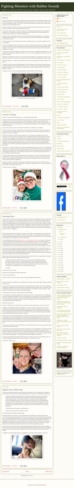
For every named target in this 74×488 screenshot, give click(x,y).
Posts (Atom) (30, 475)
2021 (59, 227)
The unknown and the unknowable (62, 112)
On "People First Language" (63, 117)
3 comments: (15, 381)
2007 (59, 269)
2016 (59, 250)
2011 (59, 260)
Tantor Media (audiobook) (63, 141)
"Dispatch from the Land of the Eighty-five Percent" (28, 240)
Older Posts (49, 471)
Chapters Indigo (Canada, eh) (64, 151)
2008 (59, 267)
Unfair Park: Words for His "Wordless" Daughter (63, 347)
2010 (59, 263)
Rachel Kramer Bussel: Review (64, 340)
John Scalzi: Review (61, 337)
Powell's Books (60, 148)
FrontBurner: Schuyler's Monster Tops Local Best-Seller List (64, 322)
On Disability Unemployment (63, 96)
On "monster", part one (62, 106)
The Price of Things (9, 115)
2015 (59, 252)
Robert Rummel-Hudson (64, 373)
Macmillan (59, 138)
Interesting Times (8, 216)
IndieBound (59, 143)
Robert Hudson (61, 21)
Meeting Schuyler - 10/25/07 (63, 279)
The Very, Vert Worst (61, 77)
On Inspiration (60, 62)
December (62, 229)
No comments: (15, 106)
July (61, 239)
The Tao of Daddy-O (61, 92)
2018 (59, 246)
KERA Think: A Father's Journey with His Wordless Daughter (63, 334)
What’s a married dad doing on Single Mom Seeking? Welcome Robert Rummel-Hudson (64, 315)
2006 (59, 271)
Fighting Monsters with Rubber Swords (30, 6)
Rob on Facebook (61, 220)
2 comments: (15, 207)
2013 (59, 256)
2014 (59, 254)
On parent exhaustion (62, 69)
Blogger (44, 485)
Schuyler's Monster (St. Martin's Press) (62, 30)
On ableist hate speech (62, 74)
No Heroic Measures (61, 65)
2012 (59, 258)
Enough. (59, 115)
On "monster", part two (62, 109)
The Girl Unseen (60, 94)
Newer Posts (5, 471)
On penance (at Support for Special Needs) (63, 128)
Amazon (58, 136)
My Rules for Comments (62, 35)
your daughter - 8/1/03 (62, 285)
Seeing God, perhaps (62, 125)
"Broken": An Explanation (62, 104)
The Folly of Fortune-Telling (63, 50)
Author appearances (61, 33)
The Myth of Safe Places (62, 89)
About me (59, 26)
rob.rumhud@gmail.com (62, 43)
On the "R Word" (60, 120)
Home (27, 471)
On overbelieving (61, 67)
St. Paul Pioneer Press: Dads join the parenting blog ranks (63, 311)
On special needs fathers (62, 87)
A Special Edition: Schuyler (63, 287)
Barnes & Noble (60, 146)
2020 (59, 242)
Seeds (58, 122)
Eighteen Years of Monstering (12, 390)
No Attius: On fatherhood (62, 72)
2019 (59, 244)
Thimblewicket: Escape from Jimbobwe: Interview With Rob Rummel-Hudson (64, 303)
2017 (59, 248)
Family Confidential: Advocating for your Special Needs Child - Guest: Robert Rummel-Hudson (64, 297)
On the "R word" (60, 99)
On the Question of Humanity (63, 60)
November (62, 237)
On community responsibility (63, 101)
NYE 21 (5, 18)
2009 (59, 265)
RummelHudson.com (62, 217)
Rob (59, 18)
